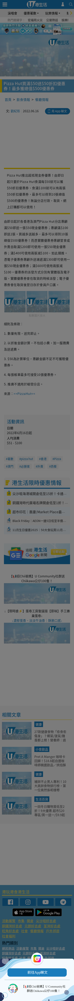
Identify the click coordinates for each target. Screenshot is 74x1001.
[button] (37, 972)
